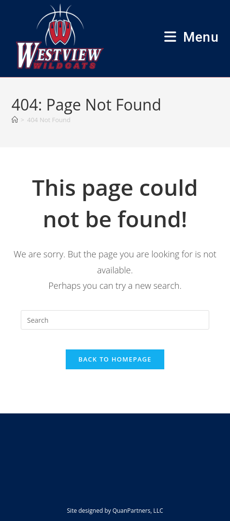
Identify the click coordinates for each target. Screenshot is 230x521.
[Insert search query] (115, 320)
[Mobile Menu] (191, 37)
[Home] (15, 119)
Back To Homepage (114, 359)
